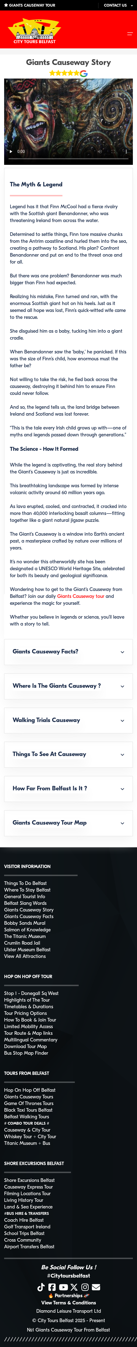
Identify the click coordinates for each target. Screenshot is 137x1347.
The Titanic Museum (25, 936)
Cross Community (22, 1240)
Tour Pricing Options (25, 1013)
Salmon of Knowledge (27, 930)
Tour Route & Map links (28, 1033)
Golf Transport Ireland (27, 1227)
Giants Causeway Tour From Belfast (72, 1330)
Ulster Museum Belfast (27, 950)
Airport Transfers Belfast (29, 1247)
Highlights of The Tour (27, 1000)
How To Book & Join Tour (30, 1020)
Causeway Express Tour (28, 1187)
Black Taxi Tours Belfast (28, 1110)
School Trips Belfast (24, 1233)
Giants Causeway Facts (28, 916)
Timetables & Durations (28, 1007)
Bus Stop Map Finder (26, 1053)
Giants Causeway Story (68, 63)
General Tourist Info (24, 897)
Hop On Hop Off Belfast (30, 1090)
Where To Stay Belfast (27, 890)
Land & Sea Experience (28, 1207)
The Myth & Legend (36, 185)
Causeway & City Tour (27, 1130)
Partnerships (69, 1296)
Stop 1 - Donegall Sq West (31, 993)
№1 (30, 1330)
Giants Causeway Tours (28, 1097)
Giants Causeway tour (81, 596)
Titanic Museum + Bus (27, 1143)
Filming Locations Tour (27, 1194)
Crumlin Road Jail (22, 943)
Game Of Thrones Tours (28, 1103)
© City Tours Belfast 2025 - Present (68, 1320)
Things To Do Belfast (25, 883)
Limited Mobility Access (28, 1027)
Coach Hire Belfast (24, 1220)
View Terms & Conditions (68, 1303)
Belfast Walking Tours (26, 1117)
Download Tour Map (25, 1046)
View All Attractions (25, 956)
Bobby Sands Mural (24, 923)
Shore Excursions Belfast (29, 1180)
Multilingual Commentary (30, 1040)
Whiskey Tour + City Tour (30, 1137)
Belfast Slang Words (25, 903)
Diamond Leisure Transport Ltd (68, 1311)
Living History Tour (23, 1200)
